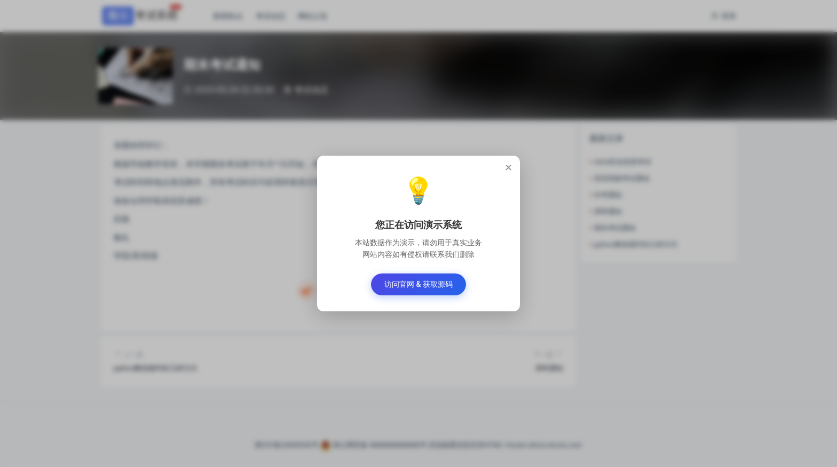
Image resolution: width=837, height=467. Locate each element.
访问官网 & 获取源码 (418, 284)
